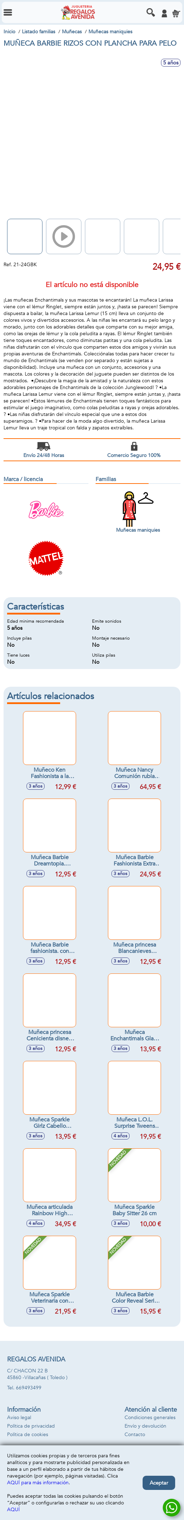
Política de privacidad (31, 1426)
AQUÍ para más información (38, 1482)
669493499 (28, 1387)
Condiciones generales (150, 1417)
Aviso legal (19, 1417)
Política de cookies (27, 1434)
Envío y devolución (145, 1426)
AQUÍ (13, 1509)
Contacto (135, 1434)
